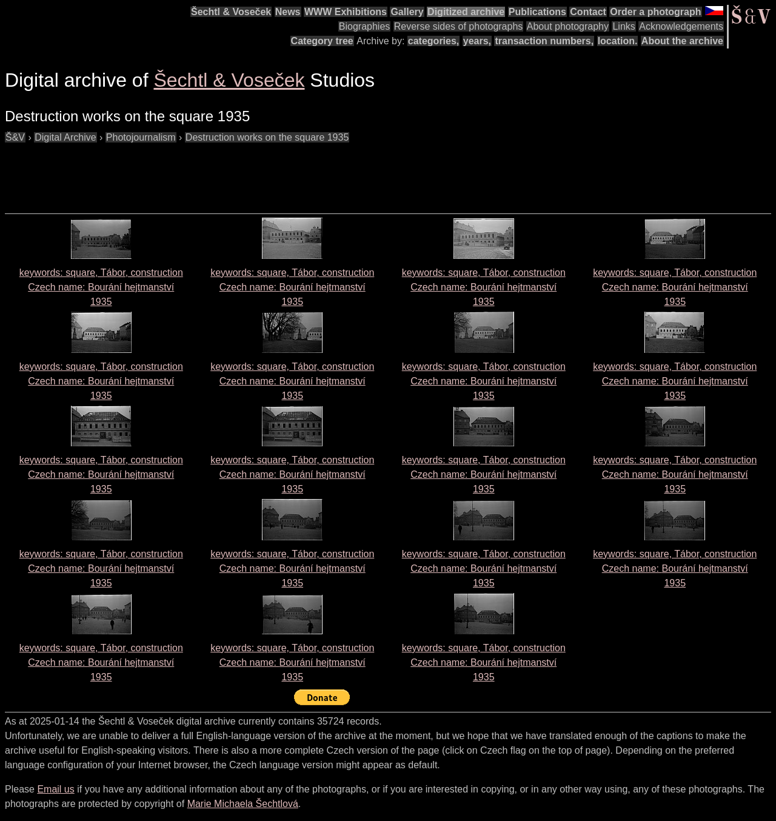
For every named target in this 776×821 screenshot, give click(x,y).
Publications (537, 12)
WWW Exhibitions (345, 12)
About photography (568, 26)
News (288, 12)
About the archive (682, 41)
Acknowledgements (681, 26)
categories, (433, 41)
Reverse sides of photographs (458, 26)
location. (618, 41)
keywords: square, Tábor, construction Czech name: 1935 (101, 287)
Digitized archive (465, 12)
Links (623, 26)
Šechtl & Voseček (231, 12)
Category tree (322, 41)
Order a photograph (655, 12)
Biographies (364, 26)
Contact (588, 12)
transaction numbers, (544, 41)
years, (477, 41)
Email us (55, 789)
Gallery (406, 12)
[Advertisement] (225, 172)
